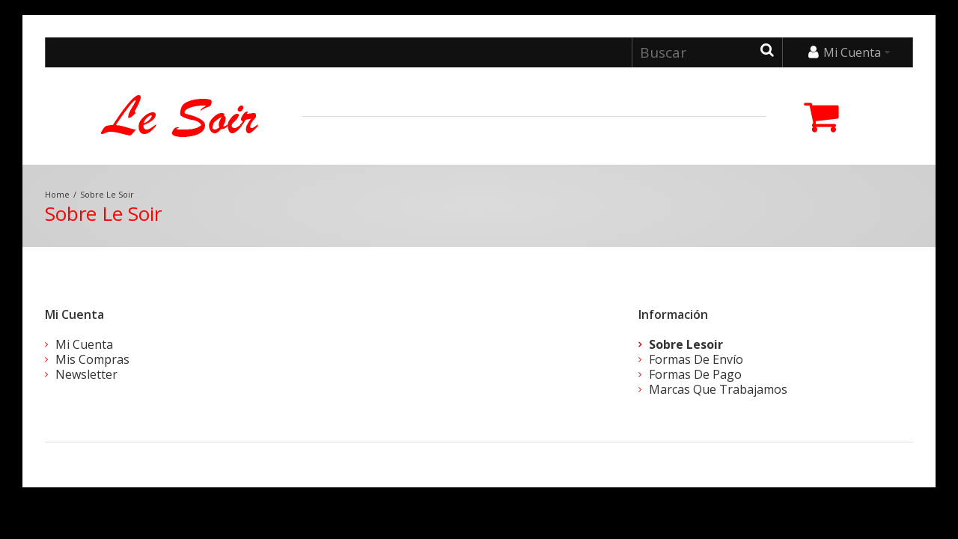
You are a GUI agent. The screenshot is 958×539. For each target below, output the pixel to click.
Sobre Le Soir (107, 194)
